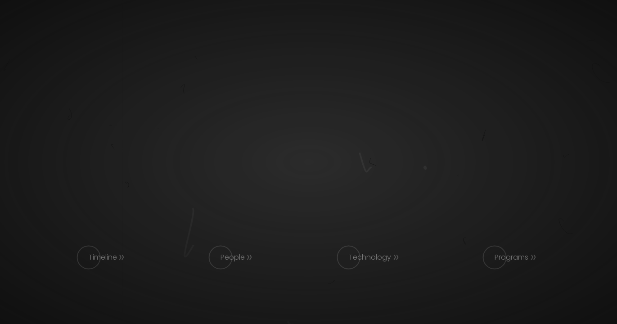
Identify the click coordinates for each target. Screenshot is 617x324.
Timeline (103, 257)
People (233, 257)
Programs (511, 257)
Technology (370, 257)
